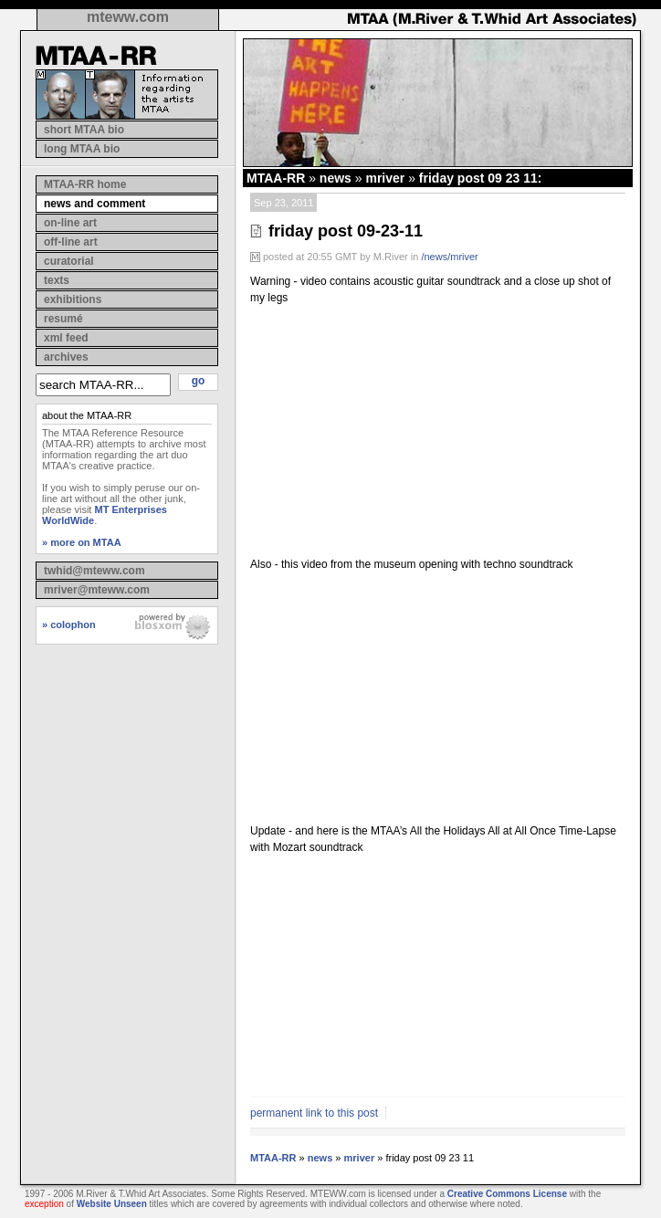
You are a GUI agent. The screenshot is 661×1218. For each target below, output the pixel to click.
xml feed (66, 337)
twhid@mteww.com (94, 570)
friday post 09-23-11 (345, 231)
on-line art (70, 222)
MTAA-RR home (85, 184)
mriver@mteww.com (97, 589)
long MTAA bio (82, 148)
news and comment (94, 203)
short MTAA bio (84, 129)
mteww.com (128, 17)
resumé (63, 318)
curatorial (69, 261)
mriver (384, 178)
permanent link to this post (314, 1113)
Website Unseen (112, 1204)
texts (56, 280)
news (335, 178)
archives (66, 357)
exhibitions (72, 299)
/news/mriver (449, 256)
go (198, 380)
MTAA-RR (276, 178)
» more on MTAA (81, 542)
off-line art (71, 242)
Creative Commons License (507, 1194)
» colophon (69, 624)
